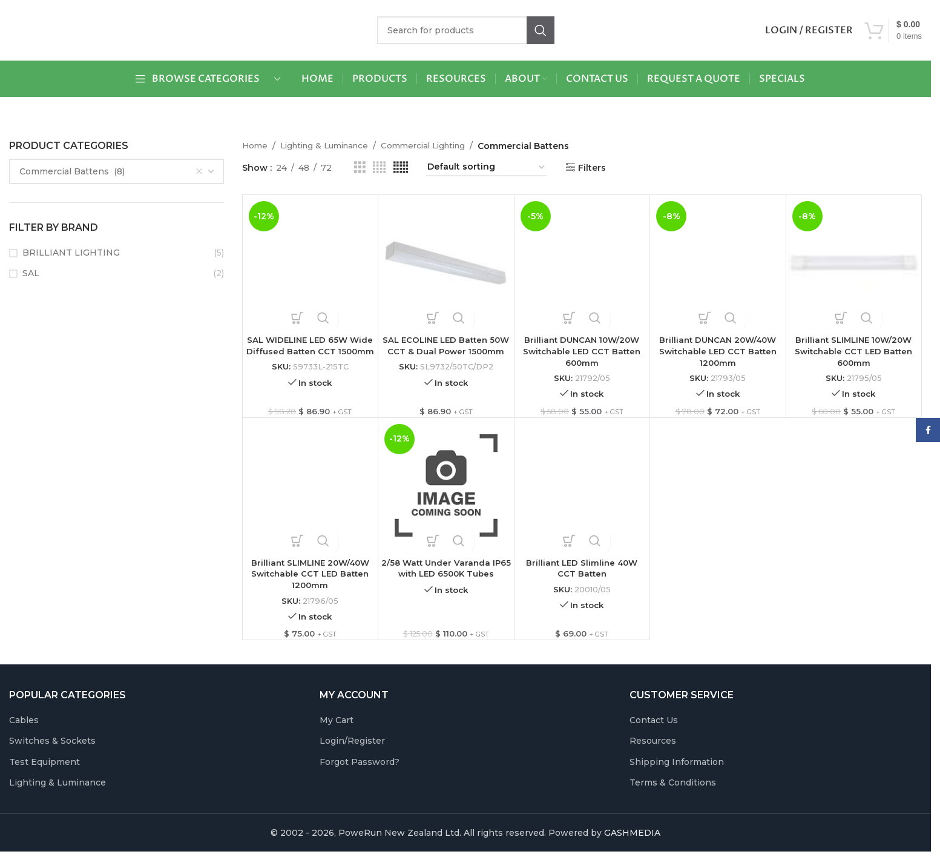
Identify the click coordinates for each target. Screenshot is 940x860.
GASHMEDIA (632, 838)
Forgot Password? (359, 767)
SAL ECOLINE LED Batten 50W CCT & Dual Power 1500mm (445, 351)
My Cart (336, 724)
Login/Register (352, 746)
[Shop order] (486, 167)
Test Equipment (44, 767)
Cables (24, 724)
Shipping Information (676, 767)
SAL (30, 273)
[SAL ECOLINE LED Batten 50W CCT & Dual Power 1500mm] (446, 263)
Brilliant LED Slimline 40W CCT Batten (582, 571)
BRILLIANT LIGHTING (71, 252)
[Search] (465, 30)
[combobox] (116, 171)
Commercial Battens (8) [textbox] (111, 171)
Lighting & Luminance (329, 146)
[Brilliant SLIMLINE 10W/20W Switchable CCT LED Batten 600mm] (854, 263)
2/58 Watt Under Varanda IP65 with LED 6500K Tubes (446, 571)
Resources (652, 746)
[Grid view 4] (379, 167)
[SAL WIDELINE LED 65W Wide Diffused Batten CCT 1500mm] (310, 263)
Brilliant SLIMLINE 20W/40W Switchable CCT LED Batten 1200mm (310, 577)
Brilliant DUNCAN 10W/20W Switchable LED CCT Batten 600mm (581, 351)
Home (255, 146)
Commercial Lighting (436, 146)
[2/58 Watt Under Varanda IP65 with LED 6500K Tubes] (446, 488)
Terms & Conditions (672, 787)
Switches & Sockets (52, 746)
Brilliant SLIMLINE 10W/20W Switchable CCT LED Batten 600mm (853, 351)
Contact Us (653, 724)
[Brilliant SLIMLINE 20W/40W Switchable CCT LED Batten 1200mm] (310, 488)
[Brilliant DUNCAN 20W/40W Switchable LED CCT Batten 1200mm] (718, 263)
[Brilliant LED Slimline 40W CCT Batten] (582, 488)
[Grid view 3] (360, 167)
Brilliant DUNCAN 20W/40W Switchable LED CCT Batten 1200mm (718, 351)
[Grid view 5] (400, 167)
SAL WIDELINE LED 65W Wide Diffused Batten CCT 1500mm (310, 351)
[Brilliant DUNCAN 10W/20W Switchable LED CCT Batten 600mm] (582, 263)
